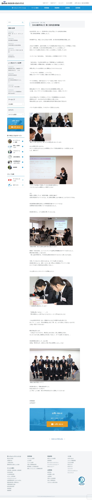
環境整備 (49, 460)
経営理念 (49, 472)
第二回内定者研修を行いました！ (15, 80)
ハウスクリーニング (11, 478)
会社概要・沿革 (50, 474)
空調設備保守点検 (11, 484)
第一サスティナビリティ (53, 462)
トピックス (60, 3)
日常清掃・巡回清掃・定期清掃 (14, 470)
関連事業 (49, 456)
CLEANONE (10, 472)
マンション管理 (30, 458)
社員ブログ (53, 3)
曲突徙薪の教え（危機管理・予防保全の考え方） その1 (15, 68)
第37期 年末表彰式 (15, 74)
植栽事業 (9, 490)
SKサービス (50, 466)
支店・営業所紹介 (51, 480)
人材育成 (49, 476)
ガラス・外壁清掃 (11, 476)
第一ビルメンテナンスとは (14, 456)
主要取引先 (9, 460)
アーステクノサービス (52, 464)
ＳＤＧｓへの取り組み (52, 482)
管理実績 (29, 456)
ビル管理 (29, 460)
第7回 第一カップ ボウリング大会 (15, 34)
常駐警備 (9, 488)
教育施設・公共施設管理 (32, 466)
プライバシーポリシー (73, 470)
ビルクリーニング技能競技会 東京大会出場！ (15, 91)
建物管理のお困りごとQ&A (13, 464)
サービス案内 (10, 468)
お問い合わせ (71, 458)
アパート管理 (30, 462)
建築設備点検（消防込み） (13, 482)
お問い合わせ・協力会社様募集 (82, 3)
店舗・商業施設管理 (31, 464)
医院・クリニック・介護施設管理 (34, 468)
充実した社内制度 (51, 478)
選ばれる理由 (10, 458)
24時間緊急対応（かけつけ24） (14, 480)
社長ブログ (45, 3)
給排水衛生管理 (10, 486)
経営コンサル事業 (51, 458)
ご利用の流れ (10, 462)
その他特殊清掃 (10, 474)
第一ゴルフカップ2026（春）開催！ (15, 50)
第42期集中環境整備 (15, 39)
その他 (69, 456)
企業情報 (49, 470)
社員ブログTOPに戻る (57, 439)
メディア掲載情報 (72, 460)
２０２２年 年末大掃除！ (15, 86)
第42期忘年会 (15, 56)
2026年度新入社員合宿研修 (15, 44)
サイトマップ (71, 472)
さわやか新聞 (69, 3)
